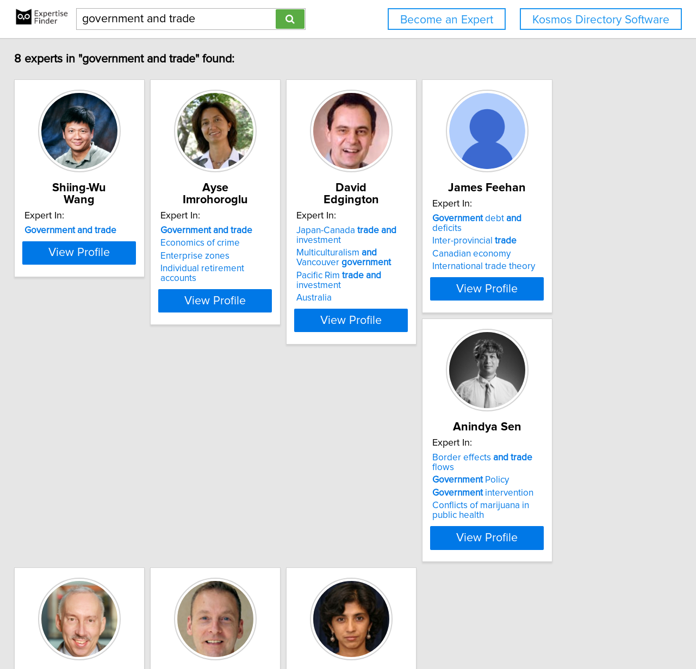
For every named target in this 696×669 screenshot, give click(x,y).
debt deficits (581, 218)
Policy (70, 490)
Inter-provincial (563, 231)
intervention (82, 503)
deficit (383, 490)
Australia (376, 276)
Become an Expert (446, 20)
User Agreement (424, 630)
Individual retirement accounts (256, 256)
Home (347, 630)
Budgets (212, 515)
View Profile (101, 308)
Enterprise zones (229, 244)
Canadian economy (560, 244)
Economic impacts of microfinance (563, 539)
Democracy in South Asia (571, 522)
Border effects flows (94, 477)
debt (393, 477)
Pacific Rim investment (424, 263)
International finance (399, 515)
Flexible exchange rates (406, 503)
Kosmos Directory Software (600, 20)
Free (216, 477)
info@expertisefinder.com (286, 630)
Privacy (376, 630)
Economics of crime (235, 231)
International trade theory (572, 256)
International (232, 503)
